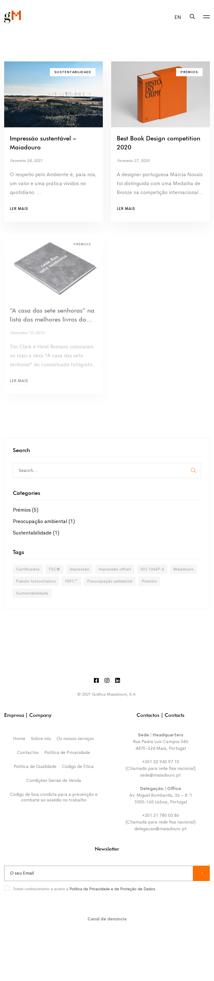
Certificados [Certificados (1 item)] (28, 569)
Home (19, 738)
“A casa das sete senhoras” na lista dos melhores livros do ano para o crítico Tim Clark (52, 318)
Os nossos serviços (75, 738)
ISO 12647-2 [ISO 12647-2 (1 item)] (152, 569)
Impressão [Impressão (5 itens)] (79, 569)
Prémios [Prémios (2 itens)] (149, 581)
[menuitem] (176, 17)
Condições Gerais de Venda (53, 780)
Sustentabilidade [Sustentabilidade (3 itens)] (32, 593)
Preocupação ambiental (44, 521)
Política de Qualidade (35, 766)
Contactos (28, 752)
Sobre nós (41, 738)
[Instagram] (107, 680)
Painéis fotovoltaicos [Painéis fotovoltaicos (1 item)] (36, 581)
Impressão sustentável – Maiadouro (43, 143)
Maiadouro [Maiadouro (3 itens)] (183, 569)
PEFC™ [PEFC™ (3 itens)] (71, 581)
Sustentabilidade (36, 533)
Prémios (25, 510)
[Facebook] (96, 680)
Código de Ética (78, 766)
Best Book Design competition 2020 (158, 143)
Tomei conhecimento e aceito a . (84, 888)
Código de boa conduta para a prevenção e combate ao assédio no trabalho (54, 797)
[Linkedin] (117, 680)
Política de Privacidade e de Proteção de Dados (112, 888)
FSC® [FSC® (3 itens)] (54, 569)
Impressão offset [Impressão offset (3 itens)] (115, 569)
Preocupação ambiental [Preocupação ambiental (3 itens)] (109, 581)
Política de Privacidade (67, 752)
